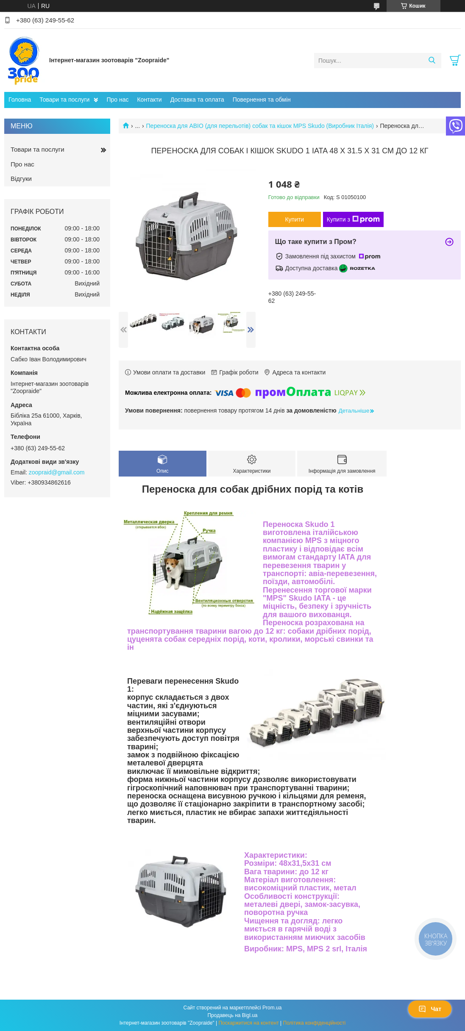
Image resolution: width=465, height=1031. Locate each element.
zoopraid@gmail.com (57, 472)
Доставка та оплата (197, 99)
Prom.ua (271, 1008)
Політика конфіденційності (314, 1023)
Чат (429, 1009)
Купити (294, 219)
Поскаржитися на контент (248, 1023)
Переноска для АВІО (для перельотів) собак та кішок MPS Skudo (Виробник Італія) (260, 125)
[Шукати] (431, 60)
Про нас (117, 99)
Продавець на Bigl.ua (232, 1015)
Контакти (149, 99)
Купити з (353, 219)
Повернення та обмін (262, 99)
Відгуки (21, 178)
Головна (19, 99)
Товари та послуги (64, 99)
